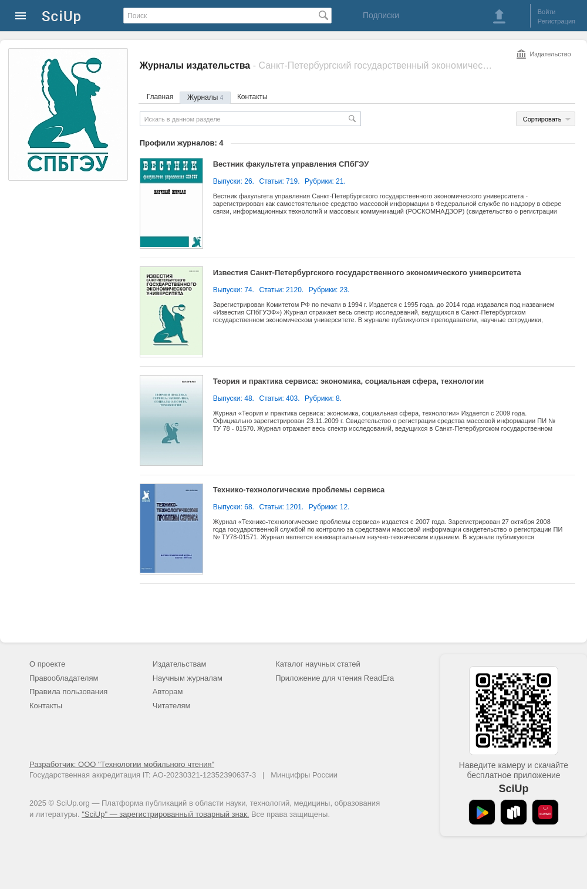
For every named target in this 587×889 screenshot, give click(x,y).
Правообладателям (63, 678)
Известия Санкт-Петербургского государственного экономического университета (367, 272)
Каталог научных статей (317, 664)
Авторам (168, 691)
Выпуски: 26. (233, 181)
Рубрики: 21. (325, 181)
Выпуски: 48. (233, 398)
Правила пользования (68, 691)
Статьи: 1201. (281, 507)
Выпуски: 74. (233, 290)
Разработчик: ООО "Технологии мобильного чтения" (121, 764)
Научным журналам (187, 678)
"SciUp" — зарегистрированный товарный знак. (165, 814)
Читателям (172, 705)
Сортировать (542, 119)
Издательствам (180, 664)
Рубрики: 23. (329, 290)
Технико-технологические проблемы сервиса (299, 489)
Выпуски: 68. (233, 507)
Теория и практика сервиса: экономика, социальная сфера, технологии (348, 381)
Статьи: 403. (279, 398)
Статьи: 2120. (281, 290)
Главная (160, 97)
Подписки (381, 15)
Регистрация (556, 21)
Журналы (205, 97)
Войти (547, 11)
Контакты (252, 97)
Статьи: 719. (279, 181)
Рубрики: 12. (329, 507)
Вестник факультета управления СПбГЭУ (291, 164)
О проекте (47, 664)
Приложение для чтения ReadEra (334, 678)
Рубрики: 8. (323, 398)
